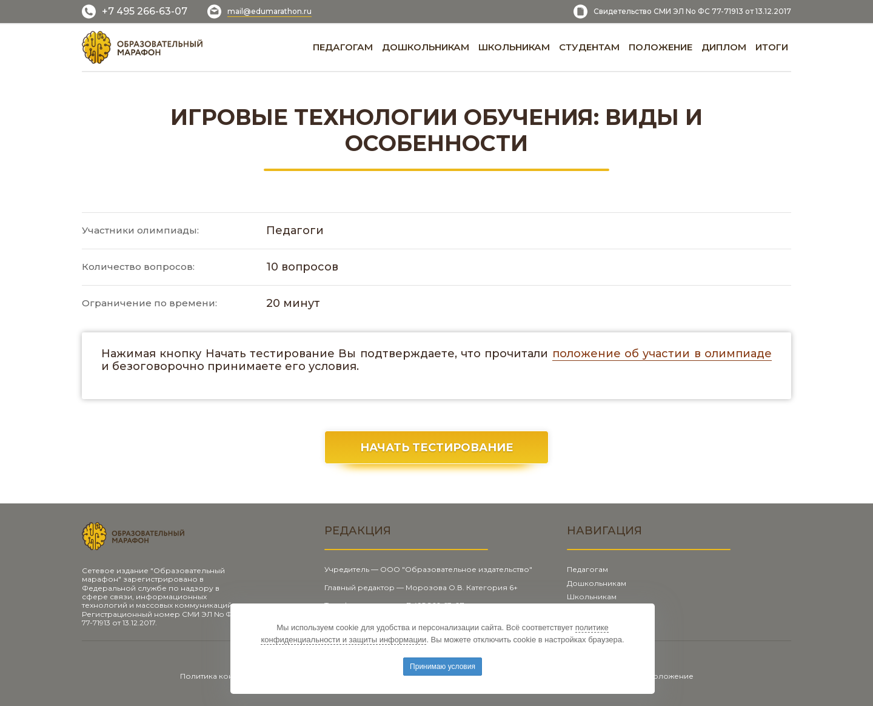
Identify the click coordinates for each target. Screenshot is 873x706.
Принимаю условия (442, 666)
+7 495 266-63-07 (144, 11)
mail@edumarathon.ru (269, 11)
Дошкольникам (596, 583)
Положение (670, 676)
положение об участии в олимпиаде (662, 353)
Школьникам (592, 596)
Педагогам (587, 569)
